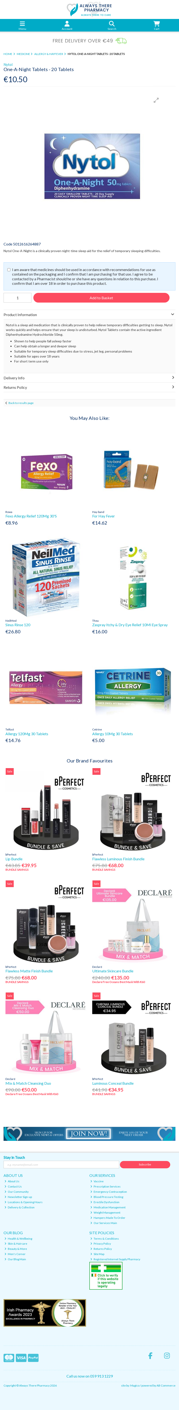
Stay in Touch (14, 1157)
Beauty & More (15, 1249)
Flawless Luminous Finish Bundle (118, 859)
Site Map (97, 1254)
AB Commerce (166, 1385)
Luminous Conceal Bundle (113, 1083)
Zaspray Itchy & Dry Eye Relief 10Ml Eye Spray (130, 624)
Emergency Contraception (108, 1191)
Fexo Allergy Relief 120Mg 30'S (31, 516)
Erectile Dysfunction (104, 1202)
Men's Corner (15, 1254)
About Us (11, 1181)
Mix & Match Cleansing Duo (28, 1083)
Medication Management (108, 1207)
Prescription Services (105, 1186)
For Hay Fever (103, 516)
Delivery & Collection (19, 1207)
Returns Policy (101, 1249)
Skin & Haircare (15, 1243)
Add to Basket (101, 297)
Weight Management (105, 1212)
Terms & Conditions (104, 1238)
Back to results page (21, 403)
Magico (135, 1385)
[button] (156, 100)
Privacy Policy (100, 1243)
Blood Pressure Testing (106, 1197)
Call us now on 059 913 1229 (89, 1376)
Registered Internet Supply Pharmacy (115, 1259)
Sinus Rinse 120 (17, 624)
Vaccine (97, 1181)
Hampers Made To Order (107, 1218)
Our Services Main (103, 1223)
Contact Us (13, 1186)
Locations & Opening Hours (23, 1202)
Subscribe (145, 1164)
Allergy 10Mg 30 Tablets (112, 733)
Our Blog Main (15, 1259)
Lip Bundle (13, 859)
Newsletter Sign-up (18, 1197)
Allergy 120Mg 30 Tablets (26, 733)
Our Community (16, 1191)
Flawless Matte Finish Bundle (29, 971)
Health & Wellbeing (18, 1238)
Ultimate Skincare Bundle (112, 971)
